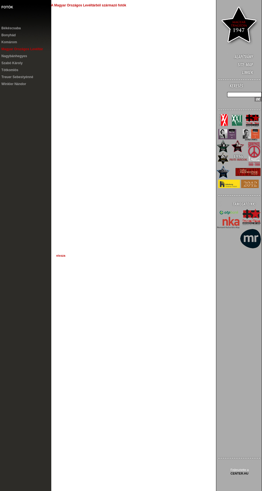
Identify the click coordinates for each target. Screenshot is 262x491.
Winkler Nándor (13, 84)
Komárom (9, 42)
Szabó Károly (12, 63)
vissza (60, 255)
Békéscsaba (11, 28)
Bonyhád (8, 35)
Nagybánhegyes (14, 56)
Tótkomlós (9, 70)
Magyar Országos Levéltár (22, 49)
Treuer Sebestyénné (17, 77)
